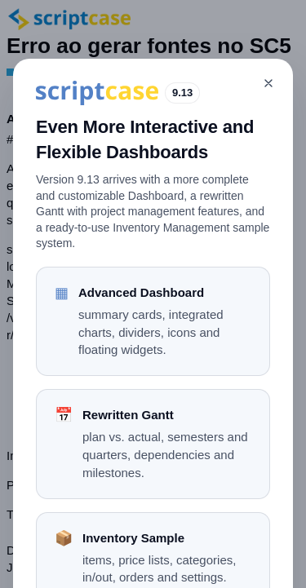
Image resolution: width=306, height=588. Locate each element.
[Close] (268, 83)
